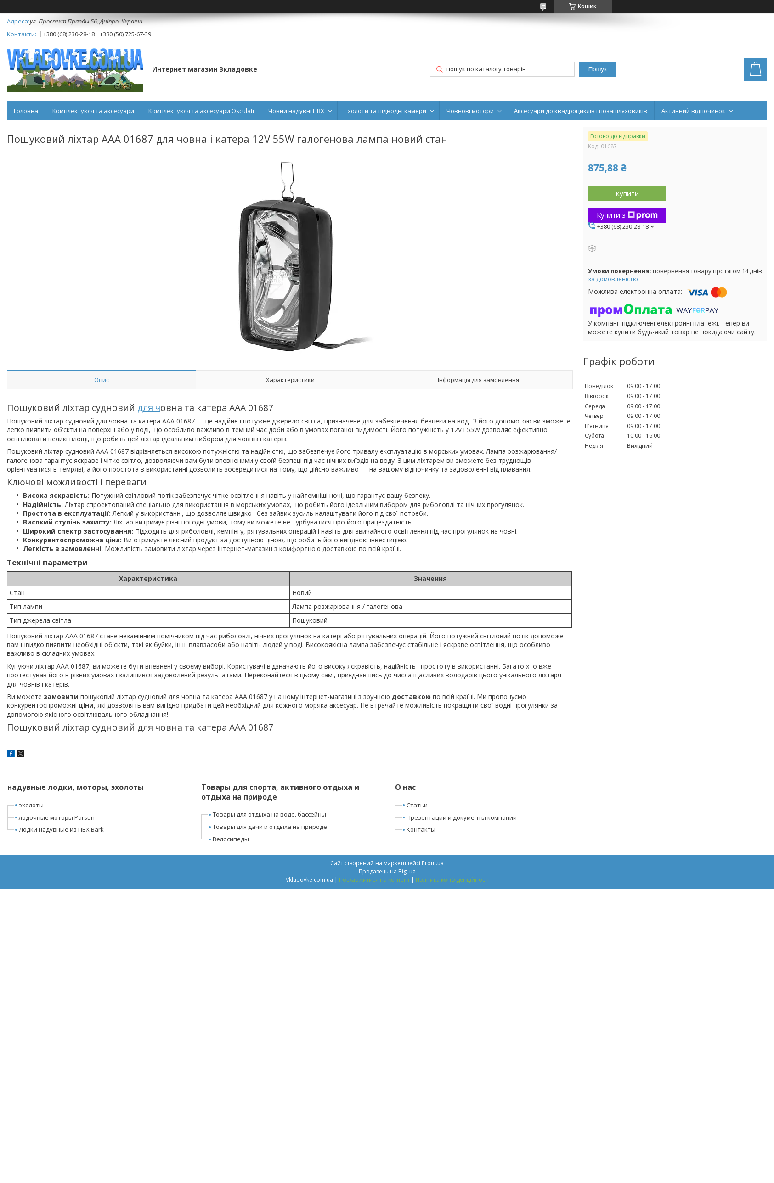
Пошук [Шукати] (597, 69)
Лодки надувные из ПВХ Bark (61, 829)
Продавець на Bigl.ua (387, 871)
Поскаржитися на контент (374, 880)
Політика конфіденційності (452, 880)
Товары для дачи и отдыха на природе (270, 826)
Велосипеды (231, 839)
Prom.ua (433, 863)
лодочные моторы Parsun (57, 817)
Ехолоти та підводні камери (385, 111)
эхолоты (31, 805)
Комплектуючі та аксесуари (93, 111)
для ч (148, 407)
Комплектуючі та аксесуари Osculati (201, 111)
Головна (26, 111)
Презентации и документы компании (462, 817)
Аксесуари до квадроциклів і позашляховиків (580, 111)
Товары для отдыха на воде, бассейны (269, 814)
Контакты (421, 829)
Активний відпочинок (693, 111)
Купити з (627, 215)
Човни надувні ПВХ (296, 111)
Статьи (417, 805)
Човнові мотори (470, 111)
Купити (627, 193)
